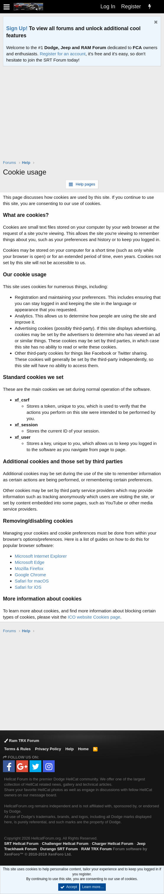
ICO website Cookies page (94, 616)
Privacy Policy (48, 749)
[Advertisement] (83, 116)
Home (83, 749)
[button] (6, 7)
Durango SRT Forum (59, 849)
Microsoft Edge (29, 562)
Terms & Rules (17, 749)
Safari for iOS (28, 587)
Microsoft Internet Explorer (41, 556)
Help (69, 749)
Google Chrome (30, 574)
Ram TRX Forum (21, 740)
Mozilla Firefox (29, 568)
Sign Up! (16, 28)
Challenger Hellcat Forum (65, 843)
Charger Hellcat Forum (112, 843)
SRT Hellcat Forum (21, 843)
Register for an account (62, 53)
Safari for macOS (32, 580)
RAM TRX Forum (96, 849)
